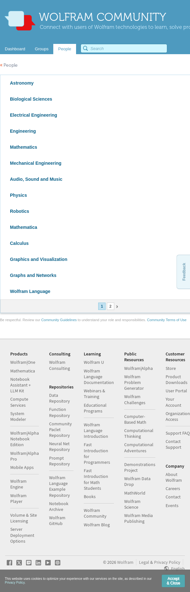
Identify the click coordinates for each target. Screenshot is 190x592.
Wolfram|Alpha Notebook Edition (24, 438)
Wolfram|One (22, 362)
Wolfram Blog (97, 525)
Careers (173, 488)
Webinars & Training (94, 393)
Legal (144, 562)
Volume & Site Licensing (23, 518)
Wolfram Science (132, 504)
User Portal (176, 391)
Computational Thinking (138, 433)
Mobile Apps (22, 467)
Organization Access (178, 416)
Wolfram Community (95, 513)
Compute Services (19, 402)
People (9, 65)
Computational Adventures (138, 447)
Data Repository (59, 398)
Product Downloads (176, 379)
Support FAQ (178, 433)
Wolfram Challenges (134, 399)
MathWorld (134, 493)
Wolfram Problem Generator (134, 382)
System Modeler (18, 416)
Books (90, 496)
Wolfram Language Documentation (99, 376)
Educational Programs (95, 408)
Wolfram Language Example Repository (59, 486)
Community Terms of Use (166, 320)
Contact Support (173, 444)
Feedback (184, 271)
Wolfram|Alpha (138, 368)
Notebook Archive (58, 506)
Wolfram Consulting (59, 365)
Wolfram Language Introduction (96, 430)
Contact (173, 497)
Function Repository (59, 412)
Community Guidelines (59, 320)
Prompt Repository (59, 461)
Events (172, 505)
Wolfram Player (18, 498)
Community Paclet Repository (60, 429)
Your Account (173, 402)
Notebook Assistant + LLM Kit (20, 385)
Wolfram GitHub (57, 520)
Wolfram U (94, 362)
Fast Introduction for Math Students (96, 479)
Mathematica (22, 371)
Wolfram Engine (18, 484)
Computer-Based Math (135, 419)
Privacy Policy (167, 562)
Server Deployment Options (22, 535)
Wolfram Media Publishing (138, 518)
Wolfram (125, 562)
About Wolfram (174, 477)
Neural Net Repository (59, 446)
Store (171, 368)
